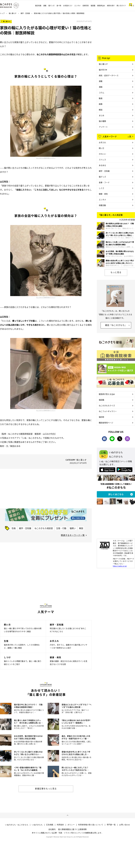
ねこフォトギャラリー (108, 411)
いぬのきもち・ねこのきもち (16, 825)
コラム (101, 92)
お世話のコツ (67, 5)
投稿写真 (86, 5)
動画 (100, 98)
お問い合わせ (124, 825)
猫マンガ (51, 5)
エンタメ (77, 5)
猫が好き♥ (103, 69)
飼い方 (101, 148)
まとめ (101, 115)
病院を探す (111, 5)
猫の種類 (102, 121)
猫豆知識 (38, 5)
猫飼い (73, 528)
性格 (14, 528)
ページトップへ (67, 815)
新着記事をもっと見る (46, 788)
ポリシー (71, 825)
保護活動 (102, 205)
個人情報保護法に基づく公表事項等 (72, 829)
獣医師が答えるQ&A (107, 394)
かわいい (102, 154)
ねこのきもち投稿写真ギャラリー (45, 158)
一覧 (129, 136)
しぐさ (101, 188)
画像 (100, 104)
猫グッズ (102, 176)
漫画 (100, 87)
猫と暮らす (12, 13)
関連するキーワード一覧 (73, 535)
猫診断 (101, 417)
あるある (102, 165)
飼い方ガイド (121, 5)
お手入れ (102, 142)
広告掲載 (49, 825)
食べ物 (59, 5)
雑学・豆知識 (25, 13)
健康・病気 (103, 194)
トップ (2, 13)
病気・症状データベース (108, 75)
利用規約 (60, 825)
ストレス (102, 159)
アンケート (103, 127)
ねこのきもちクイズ (107, 405)
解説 (81, 528)
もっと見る (116, 272)
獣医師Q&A (101, 5)
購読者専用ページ (106, 422)
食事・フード (104, 182)
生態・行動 (61, 528)
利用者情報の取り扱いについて (90, 825)
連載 (44, 5)
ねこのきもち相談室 (44, 528)
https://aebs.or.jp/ (120, 566)
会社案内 (52, 829)
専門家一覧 (111, 825)
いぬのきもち (37, 825)
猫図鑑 (93, 5)
